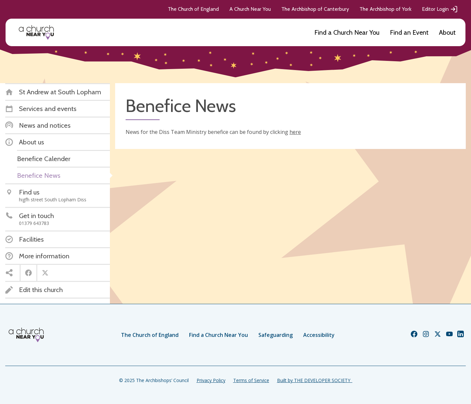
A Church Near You (250, 9)
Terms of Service (251, 380)
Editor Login (440, 9)
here (295, 132)
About (447, 32)
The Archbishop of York (385, 9)
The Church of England (193, 9)
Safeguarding (275, 335)
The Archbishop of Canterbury (315, 9)
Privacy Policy (211, 380)
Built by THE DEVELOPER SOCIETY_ (314, 380)
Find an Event (409, 32)
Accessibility (319, 335)
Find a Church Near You (346, 32)
